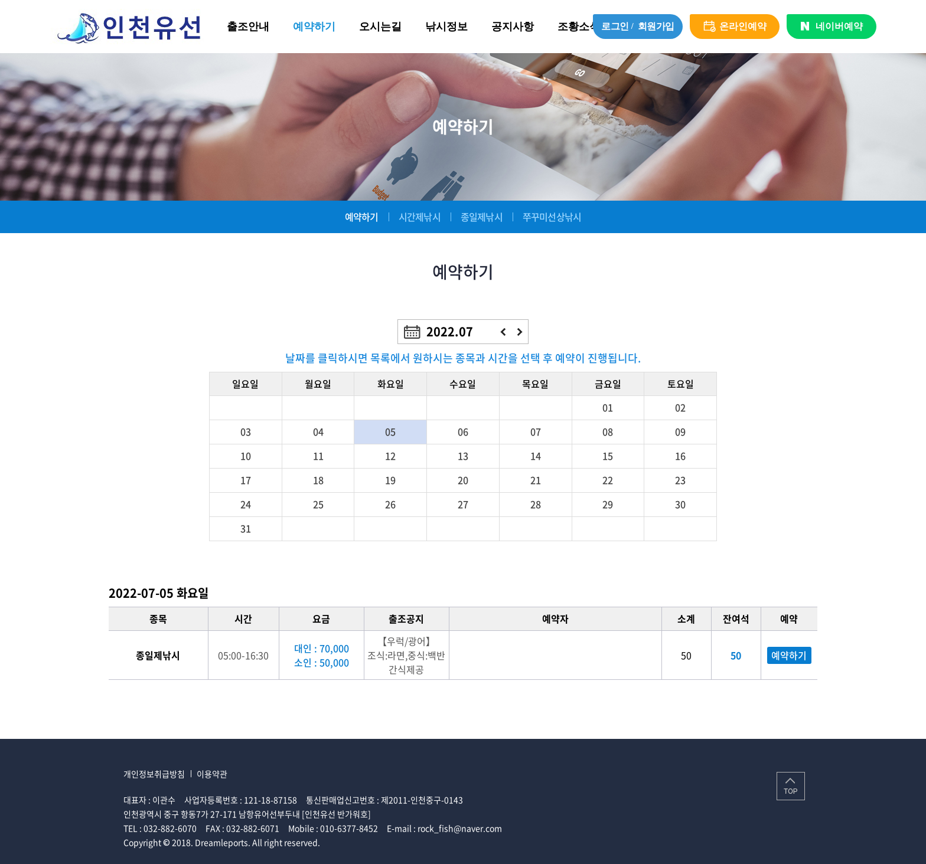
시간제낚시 (420, 217)
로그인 (615, 26)
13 (463, 456)
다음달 (520, 332)
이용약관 (212, 774)
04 (318, 431)
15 (607, 456)
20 (463, 480)
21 (535, 480)
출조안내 (248, 26)
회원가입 (656, 26)
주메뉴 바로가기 (0, 0)
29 (607, 504)
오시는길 (380, 26)
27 (463, 504)
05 (390, 431)
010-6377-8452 (349, 828)
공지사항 (512, 26)
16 (680, 456)
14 (535, 456)
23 (680, 480)
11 (318, 456)
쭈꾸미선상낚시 (552, 217)
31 (245, 528)
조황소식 (578, 26)
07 (535, 431)
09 (680, 431)
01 (607, 407)
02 (680, 407)
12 (390, 456)
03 (245, 431)
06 (463, 431)
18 (318, 480)
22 (607, 480)
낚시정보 (446, 26)
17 (245, 480)
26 (390, 504)
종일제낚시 (482, 217)
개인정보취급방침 (154, 774)
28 (535, 504)
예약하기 (314, 26)
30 (680, 504)
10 (245, 456)
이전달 (503, 332)
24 (245, 504)
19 (390, 480)
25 (318, 504)
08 (607, 431)
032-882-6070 (170, 828)
